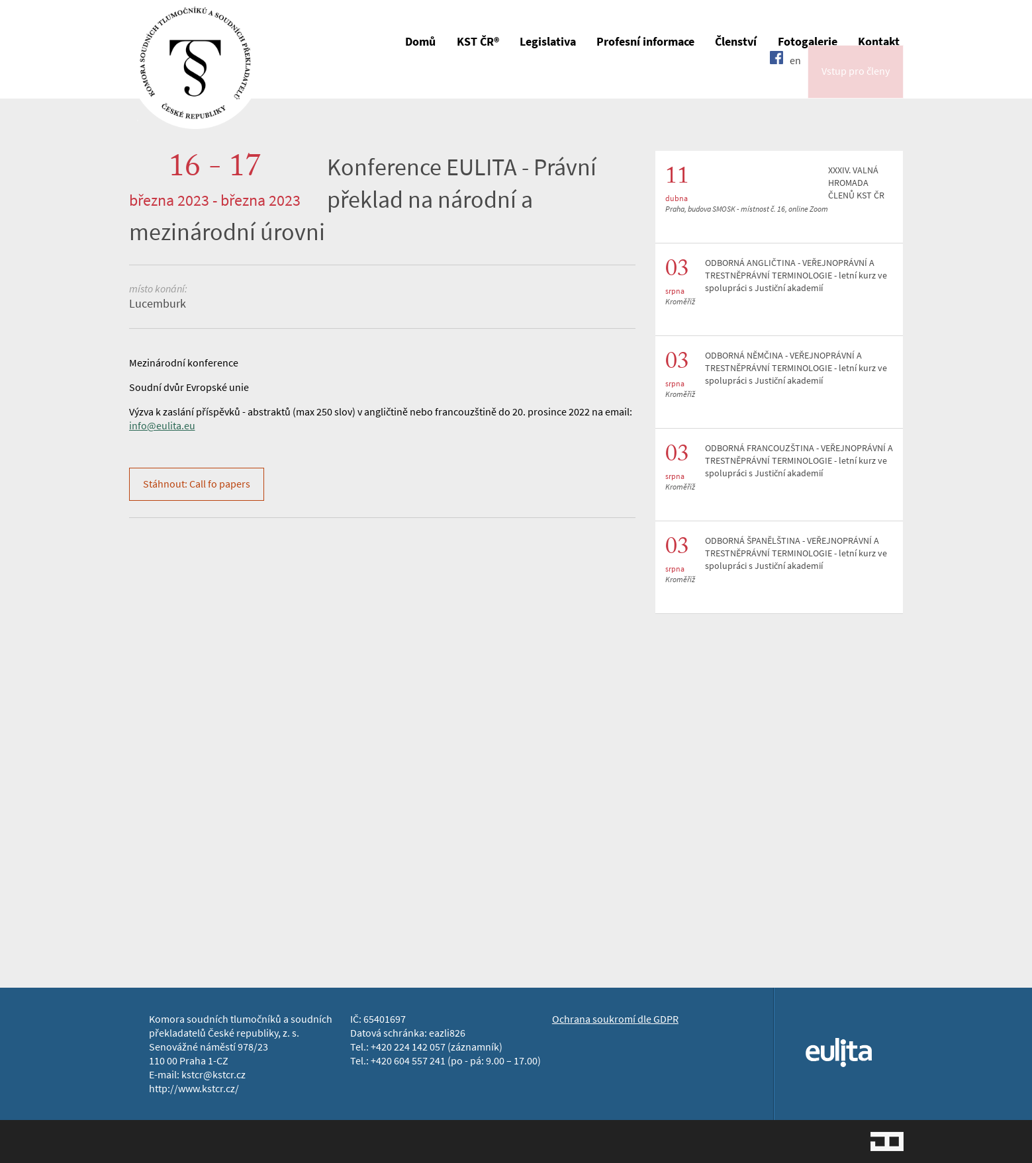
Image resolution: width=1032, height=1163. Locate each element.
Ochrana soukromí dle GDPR (615, 1019)
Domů (420, 42)
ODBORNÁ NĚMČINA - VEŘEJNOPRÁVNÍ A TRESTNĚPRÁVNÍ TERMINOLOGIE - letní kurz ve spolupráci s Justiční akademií (796, 368)
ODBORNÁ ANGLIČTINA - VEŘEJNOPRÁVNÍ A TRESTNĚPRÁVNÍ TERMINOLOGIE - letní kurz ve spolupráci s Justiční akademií (796, 275)
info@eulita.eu (162, 426)
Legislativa (548, 42)
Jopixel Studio (887, 1141)
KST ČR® (478, 42)
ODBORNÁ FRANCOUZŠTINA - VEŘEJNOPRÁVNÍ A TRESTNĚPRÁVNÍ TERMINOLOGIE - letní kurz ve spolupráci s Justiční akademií (799, 461)
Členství (736, 42)
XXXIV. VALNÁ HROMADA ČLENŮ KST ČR (856, 183)
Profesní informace (645, 42)
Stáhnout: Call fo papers (196, 484)
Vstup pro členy (855, 82)
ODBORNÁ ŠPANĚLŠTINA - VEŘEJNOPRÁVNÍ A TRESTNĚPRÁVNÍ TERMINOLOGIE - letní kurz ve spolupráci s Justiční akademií (796, 553)
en (795, 81)
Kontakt (879, 42)
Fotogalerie (807, 42)
